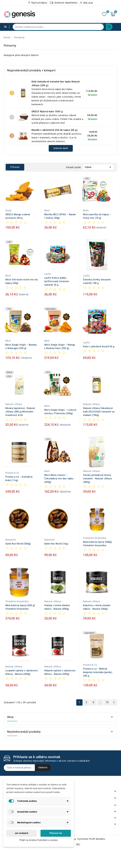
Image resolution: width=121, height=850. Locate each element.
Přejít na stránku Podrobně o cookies (39, 840)
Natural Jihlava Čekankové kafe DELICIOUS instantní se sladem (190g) (99, 411)
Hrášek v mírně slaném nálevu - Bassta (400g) (57, 607)
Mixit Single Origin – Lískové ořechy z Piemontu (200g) (60, 411)
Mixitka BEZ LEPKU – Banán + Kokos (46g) (60, 216)
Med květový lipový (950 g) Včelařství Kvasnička (20, 607)
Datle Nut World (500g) (18, 543)
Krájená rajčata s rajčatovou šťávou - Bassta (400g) (59, 672)
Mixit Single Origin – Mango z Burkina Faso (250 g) (59, 346)
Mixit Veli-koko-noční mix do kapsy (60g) (21, 281)
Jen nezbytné (21, 833)
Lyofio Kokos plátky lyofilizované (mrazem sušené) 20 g (56, 281)
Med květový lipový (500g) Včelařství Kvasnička (97, 543)
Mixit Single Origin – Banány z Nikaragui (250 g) (21, 346)
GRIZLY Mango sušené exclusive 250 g (17, 216)
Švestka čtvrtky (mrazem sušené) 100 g (97, 281)
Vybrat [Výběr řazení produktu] (98, 167)
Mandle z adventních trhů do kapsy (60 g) (55, 130)
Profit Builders (97, 839)
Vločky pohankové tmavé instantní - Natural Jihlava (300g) (97, 478)
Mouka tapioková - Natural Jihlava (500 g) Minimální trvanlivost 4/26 (20, 411)
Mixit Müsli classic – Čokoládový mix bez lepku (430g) (59, 478)
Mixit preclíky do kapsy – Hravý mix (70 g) (97, 216)
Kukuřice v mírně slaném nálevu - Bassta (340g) (96, 607)
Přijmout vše (55, 833)
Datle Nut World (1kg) (56, 543)
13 (107, 702)
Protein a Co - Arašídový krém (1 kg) (19, 478)
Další (113, 702)
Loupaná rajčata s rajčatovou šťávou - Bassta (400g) (21, 672)
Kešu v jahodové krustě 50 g (98, 346)
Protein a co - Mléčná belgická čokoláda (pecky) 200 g (97, 672)
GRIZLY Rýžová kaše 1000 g (47, 111)
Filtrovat (15, 167)
